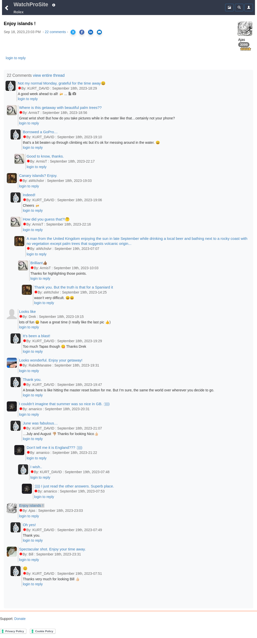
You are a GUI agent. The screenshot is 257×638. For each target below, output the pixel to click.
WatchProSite (31, 5)
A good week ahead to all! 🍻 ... (47, 94)
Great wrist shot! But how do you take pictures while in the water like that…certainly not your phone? (97, 118)
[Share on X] (73, 32)
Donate (19, 619)
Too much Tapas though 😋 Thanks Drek (54, 346)
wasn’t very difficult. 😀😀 (54, 298)
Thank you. (31, 535)
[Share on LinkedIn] (90, 32)
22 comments (55, 32)
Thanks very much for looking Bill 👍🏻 (51, 579)
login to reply (16, 58)
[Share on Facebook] (81, 32)
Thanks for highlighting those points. (58, 273)
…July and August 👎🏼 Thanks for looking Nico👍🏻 (60, 434)
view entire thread (49, 75)
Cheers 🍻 (31, 205)
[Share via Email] (99, 32)
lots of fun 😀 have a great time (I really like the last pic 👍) (65, 322)
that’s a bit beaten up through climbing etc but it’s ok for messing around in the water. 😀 (91, 142)
